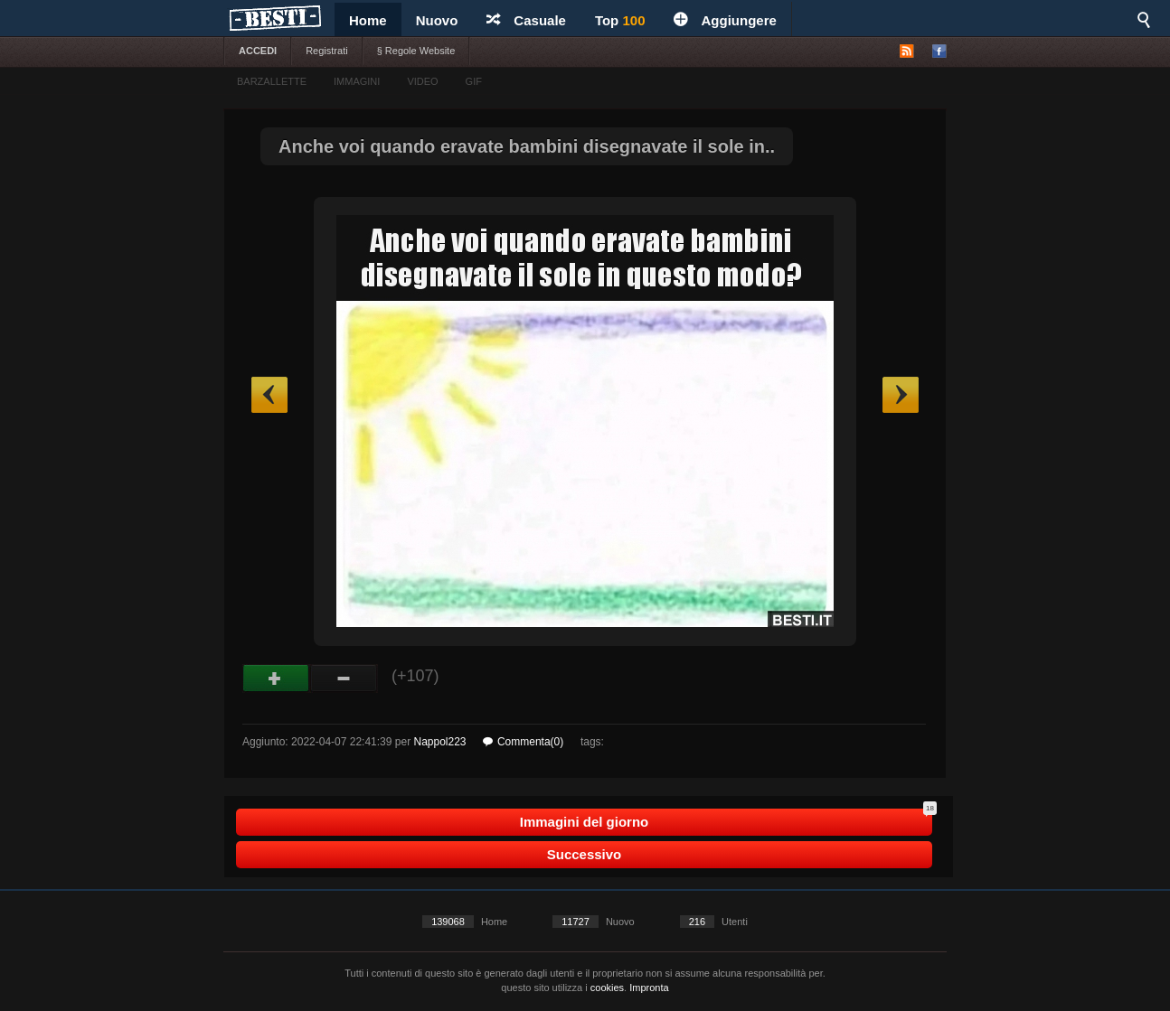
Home (368, 20)
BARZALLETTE (272, 81)
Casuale (526, 20)
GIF (474, 81)
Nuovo (437, 20)
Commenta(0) (523, 741)
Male (344, 678)
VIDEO (422, 81)
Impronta (648, 987)
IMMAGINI (357, 81)
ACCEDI (258, 50)
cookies (607, 987)
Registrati (326, 50)
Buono (276, 678)
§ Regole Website (416, 50)
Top (620, 20)
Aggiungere (725, 20)
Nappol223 (439, 741)
